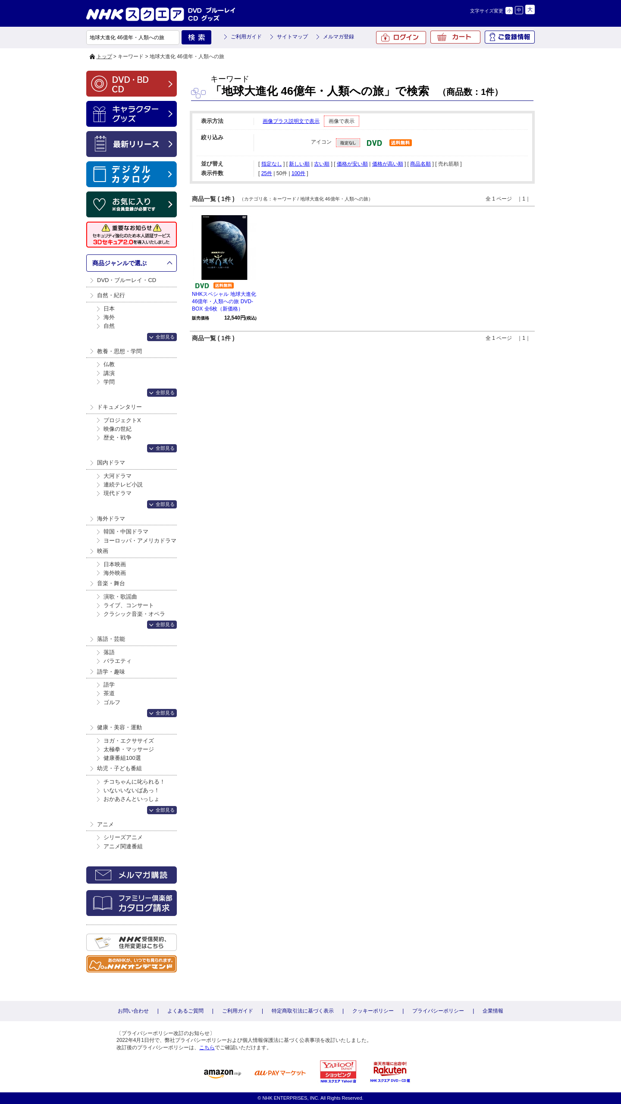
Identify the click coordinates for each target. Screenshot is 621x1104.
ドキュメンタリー (119, 407)
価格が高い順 (387, 164)
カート (455, 37)
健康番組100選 (122, 758)
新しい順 (299, 164)
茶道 (109, 693)
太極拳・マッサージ (129, 749)
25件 (266, 173)
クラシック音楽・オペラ (134, 614)
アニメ (105, 824)
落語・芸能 (111, 639)
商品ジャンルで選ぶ (119, 263)
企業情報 (493, 1011)
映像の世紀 (118, 429)
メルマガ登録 (338, 37)
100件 (298, 173)
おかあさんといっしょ (132, 799)
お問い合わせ (133, 1011)
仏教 (109, 364)
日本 (109, 308)
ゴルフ (112, 702)
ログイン (401, 37)
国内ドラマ (111, 462)
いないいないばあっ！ (132, 790)
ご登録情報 (510, 37)
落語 (109, 652)
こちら (207, 1047)
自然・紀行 (111, 295)
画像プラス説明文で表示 (291, 121)
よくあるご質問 (185, 1011)
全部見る (165, 336)
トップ (104, 56)
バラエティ (118, 661)
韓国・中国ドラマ (126, 531)
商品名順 (420, 164)
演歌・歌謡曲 (120, 596)
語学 (109, 684)
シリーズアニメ (123, 837)
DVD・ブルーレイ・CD (126, 280)
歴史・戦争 (118, 437)
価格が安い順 (352, 164)
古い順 (321, 164)
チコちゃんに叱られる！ (134, 781)
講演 (109, 373)
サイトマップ (292, 37)
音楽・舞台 (111, 583)
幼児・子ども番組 (119, 768)
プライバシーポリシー (438, 1011)
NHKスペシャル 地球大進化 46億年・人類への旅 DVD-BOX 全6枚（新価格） (224, 301)
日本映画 (115, 564)
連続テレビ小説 (123, 484)
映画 (102, 551)
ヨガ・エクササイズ (129, 740)
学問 (109, 382)
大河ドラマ (118, 476)
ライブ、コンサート (129, 605)
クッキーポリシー (373, 1011)
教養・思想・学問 (119, 351)
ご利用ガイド (246, 37)
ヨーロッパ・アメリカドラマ (140, 540)
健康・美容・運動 (119, 727)
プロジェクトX (122, 420)
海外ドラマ (111, 518)
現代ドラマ (118, 493)
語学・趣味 (111, 671)
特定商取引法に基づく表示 (303, 1011)
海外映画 (115, 573)
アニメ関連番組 (123, 846)
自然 (109, 326)
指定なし (271, 164)
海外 (109, 317)
